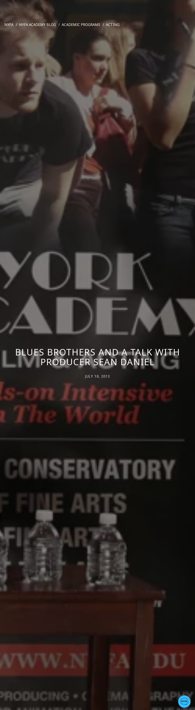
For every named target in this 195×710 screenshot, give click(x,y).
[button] (184, 701)
